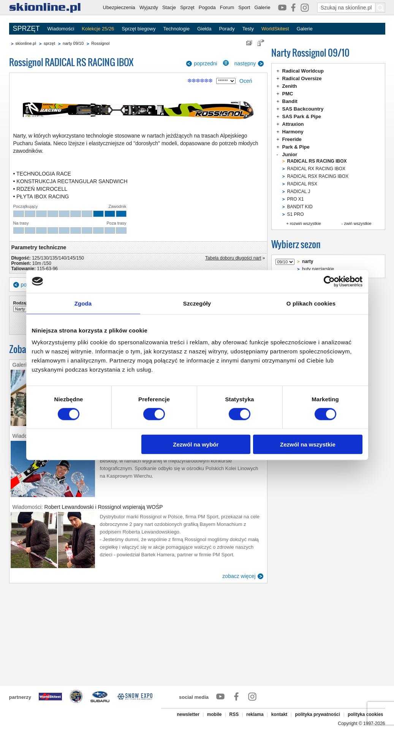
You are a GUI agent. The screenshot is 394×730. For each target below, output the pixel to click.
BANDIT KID (300, 206)
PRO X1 (295, 199)
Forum (227, 7)
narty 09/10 (73, 43)
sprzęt (49, 43)
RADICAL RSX (302, 184)
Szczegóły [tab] (197, 303)
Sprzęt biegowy (139, 29)
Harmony (293, 132)
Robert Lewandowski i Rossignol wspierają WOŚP (103, 507)
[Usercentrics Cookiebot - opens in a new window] (329, 281)
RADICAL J (298, 191)
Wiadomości (60, 29)
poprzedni (205, 63)
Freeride (292, 139)
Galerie (262, 7)
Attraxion (293, 124)
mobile (214, 714)
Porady (226, 29)
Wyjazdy (148, 7)
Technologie (176, 29)
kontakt (279, 714)
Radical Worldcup (303, 71)
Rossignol (100, 43)
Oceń (245, 81)
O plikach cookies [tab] (310, 303)
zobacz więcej (238, 576)
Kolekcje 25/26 (98, 29)
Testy (248, 29)
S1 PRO (295, 214)
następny (245, 63)
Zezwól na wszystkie (307, 444)
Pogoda (207, 7)
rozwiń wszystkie (305, 223)
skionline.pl (26, 43)
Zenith (289, 86)
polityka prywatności (317, 714)
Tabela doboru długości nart (233, 258)
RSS (234, 714)
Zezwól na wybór (195, 444)
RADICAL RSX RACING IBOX (318, 176)
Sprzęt (187, 7)
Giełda (204, 29)
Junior (289, 154)
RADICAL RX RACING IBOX (316, 168)
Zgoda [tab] (83, 303)
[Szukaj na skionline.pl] (380, 8)
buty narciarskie (318, 269)
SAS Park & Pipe (301, 116)
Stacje (169, 7)
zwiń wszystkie (357, 223)
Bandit (289, 101)
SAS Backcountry (303, 109)
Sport (244, 7)
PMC (287, 94)
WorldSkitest (275, 29)
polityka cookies (365, 714)
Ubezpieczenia (119, 7)
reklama (254, 714)
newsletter (188, 714)
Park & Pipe (296, 147)
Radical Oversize (302, 78)
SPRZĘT (26, 28)
